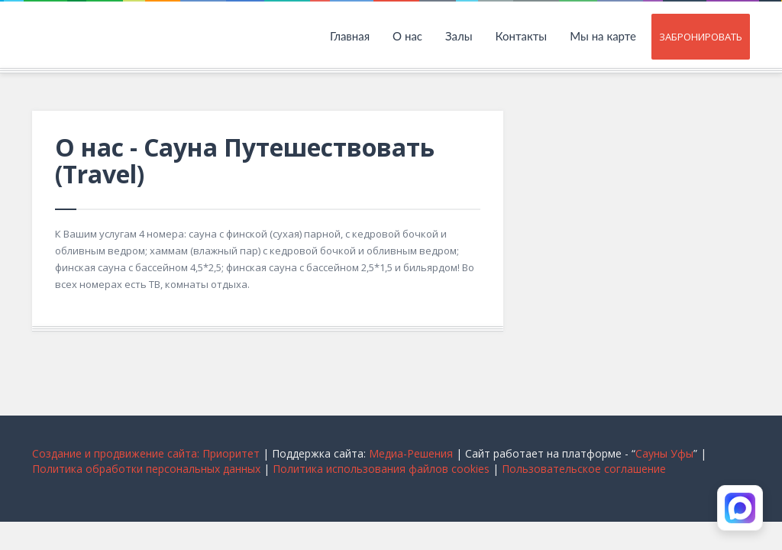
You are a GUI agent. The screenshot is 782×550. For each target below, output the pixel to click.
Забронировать (700, 37)
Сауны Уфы (664, 453)
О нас (407, 36)
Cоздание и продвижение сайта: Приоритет (146, 453)
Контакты (522, 36)
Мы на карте (603, 36)
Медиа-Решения (411, 453)
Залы (459, 36)
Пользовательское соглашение (584, 468)
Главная (350, 36)
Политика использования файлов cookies (381, 468)
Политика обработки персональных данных (146, 468)
